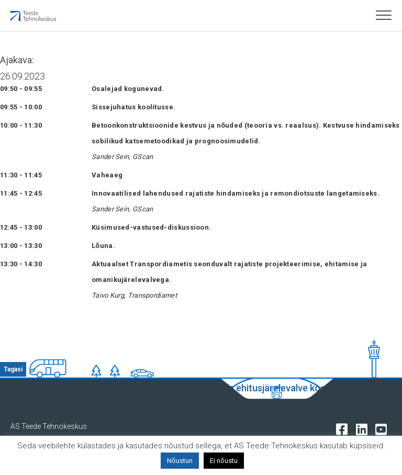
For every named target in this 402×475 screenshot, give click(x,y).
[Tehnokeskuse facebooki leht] (344, 429)
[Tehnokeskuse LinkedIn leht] (364, 429)
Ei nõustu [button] (224, 461)
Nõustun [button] (180, 461)
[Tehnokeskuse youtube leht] (383, 429)
